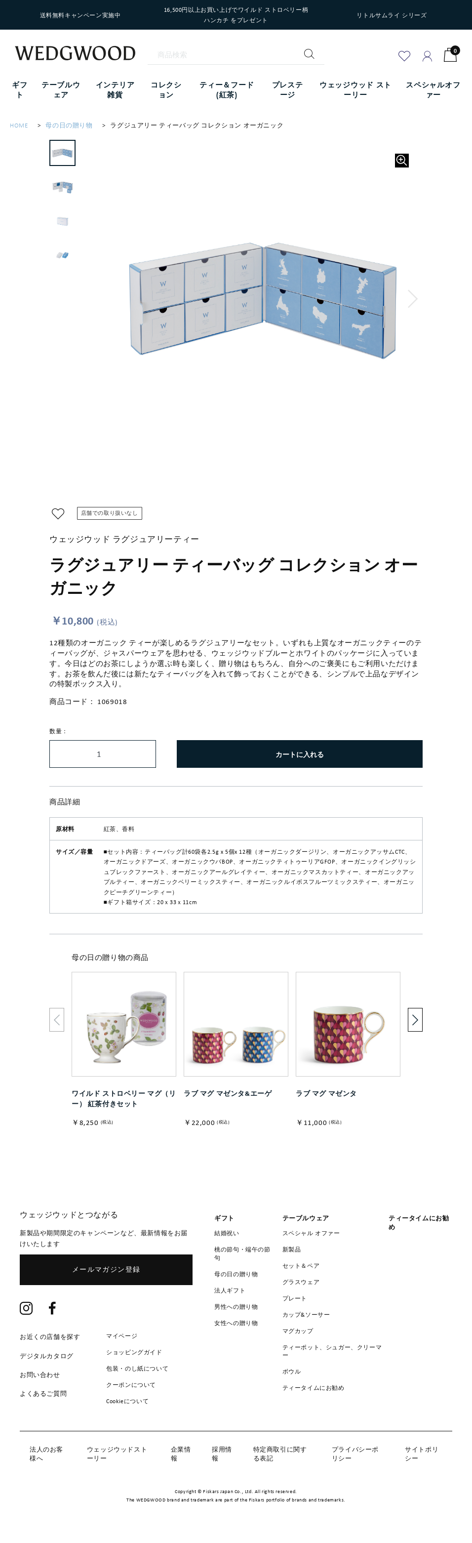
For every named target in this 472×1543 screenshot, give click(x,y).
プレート (294, 1298)
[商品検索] (236, 55)
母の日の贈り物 (68, 125)
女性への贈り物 (236, 1323)
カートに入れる (299, 754)
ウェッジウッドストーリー (117, 1453)
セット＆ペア (301, 1265)
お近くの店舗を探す (50, 1337)
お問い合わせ (40, 1375)
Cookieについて (127, 1401)
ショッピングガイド (134, 1352)
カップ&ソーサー (306, 1314)
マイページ (121, 1335)
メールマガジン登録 (106, 1269)
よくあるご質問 (43, 1393)
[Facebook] (52, 1309)
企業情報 (181, 1453)
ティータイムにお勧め (313, 1387)
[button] (413, 299)
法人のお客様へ (46, 1453)
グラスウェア (301, 1282)
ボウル (291, 1371)
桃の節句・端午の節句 (242, 1253)
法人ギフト (229, 1290)
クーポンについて (131, 1384)
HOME (19, 125)
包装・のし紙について (137, 1368)
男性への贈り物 (236, 1306)
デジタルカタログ (47, 1356)
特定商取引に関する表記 (280, 1453)
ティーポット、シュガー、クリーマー (332, 1351)
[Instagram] (26, 1309)
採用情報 (222, 1453)
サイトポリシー (421, 1453)
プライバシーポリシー (355, 1453)
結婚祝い (226, 1233)
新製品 (291, 1249)
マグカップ (298, 1330)
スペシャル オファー (311, 1233)
